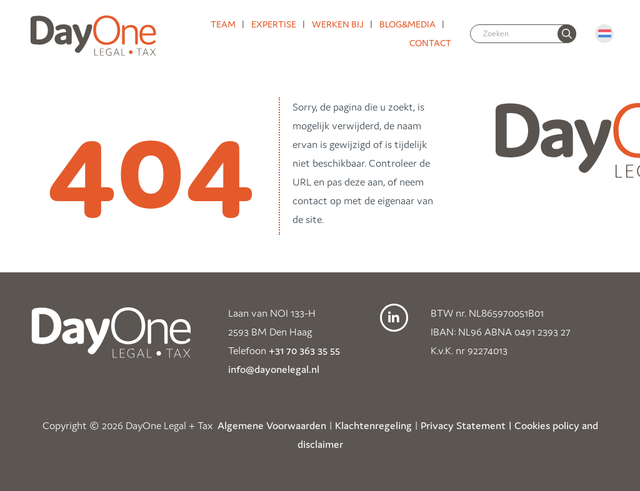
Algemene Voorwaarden (272, 425)
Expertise (273, 24)
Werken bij (338, 24)
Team (223, 24)
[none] (567, 33)
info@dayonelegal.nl (273, 369)
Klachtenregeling (373, 425)
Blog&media (407, 24)
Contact (430, 43)
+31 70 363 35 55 (304, 350)
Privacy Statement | (466, 425)
